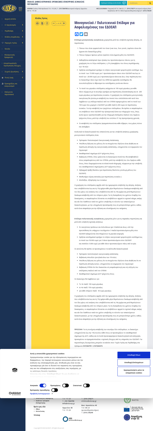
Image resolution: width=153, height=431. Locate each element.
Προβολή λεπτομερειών (40, 426)
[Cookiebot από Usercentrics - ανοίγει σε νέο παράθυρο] (15, 426)
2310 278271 (131, 8)
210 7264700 (63, 8)
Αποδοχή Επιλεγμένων (133, 395)
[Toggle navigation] (20, 9)
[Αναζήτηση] (137, 3)
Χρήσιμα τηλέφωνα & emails (113, 3)
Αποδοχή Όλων (133, 388)
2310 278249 (147, 11)
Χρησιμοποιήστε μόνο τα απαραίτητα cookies (134, 404)
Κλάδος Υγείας (41, 18)
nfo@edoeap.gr (112, 354)
